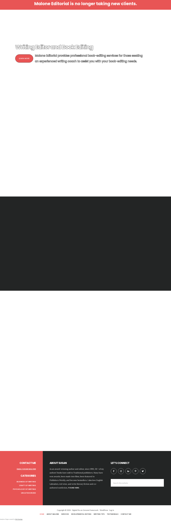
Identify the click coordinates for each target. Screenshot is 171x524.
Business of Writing (26, 482)
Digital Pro (76, 510)
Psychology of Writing (24, 489)
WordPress (104, 510)
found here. (74, 488)
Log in (111, 510)
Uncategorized (28, 493)
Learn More (24, 58)
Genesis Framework (90, 510)
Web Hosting (18, 519)
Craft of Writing (27, 485)
